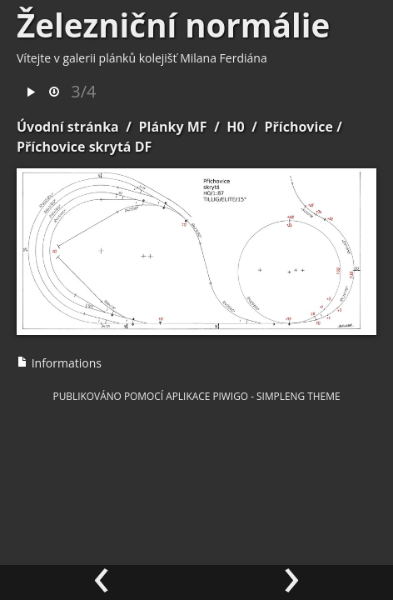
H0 (235, 127)
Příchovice (298, 127)
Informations (59, 363)
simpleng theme (298, 395)
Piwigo (230, 395)
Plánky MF (172, 127)
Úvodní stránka (68, 127)
